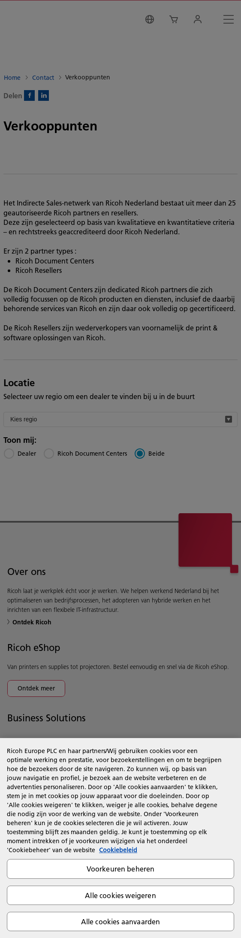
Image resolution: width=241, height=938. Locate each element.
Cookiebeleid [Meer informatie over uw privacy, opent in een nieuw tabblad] (118, 850)
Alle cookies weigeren (120, 895)
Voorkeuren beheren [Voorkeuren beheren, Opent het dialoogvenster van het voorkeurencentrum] (121, 868)
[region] (120, 838)
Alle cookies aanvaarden (120, 921)
